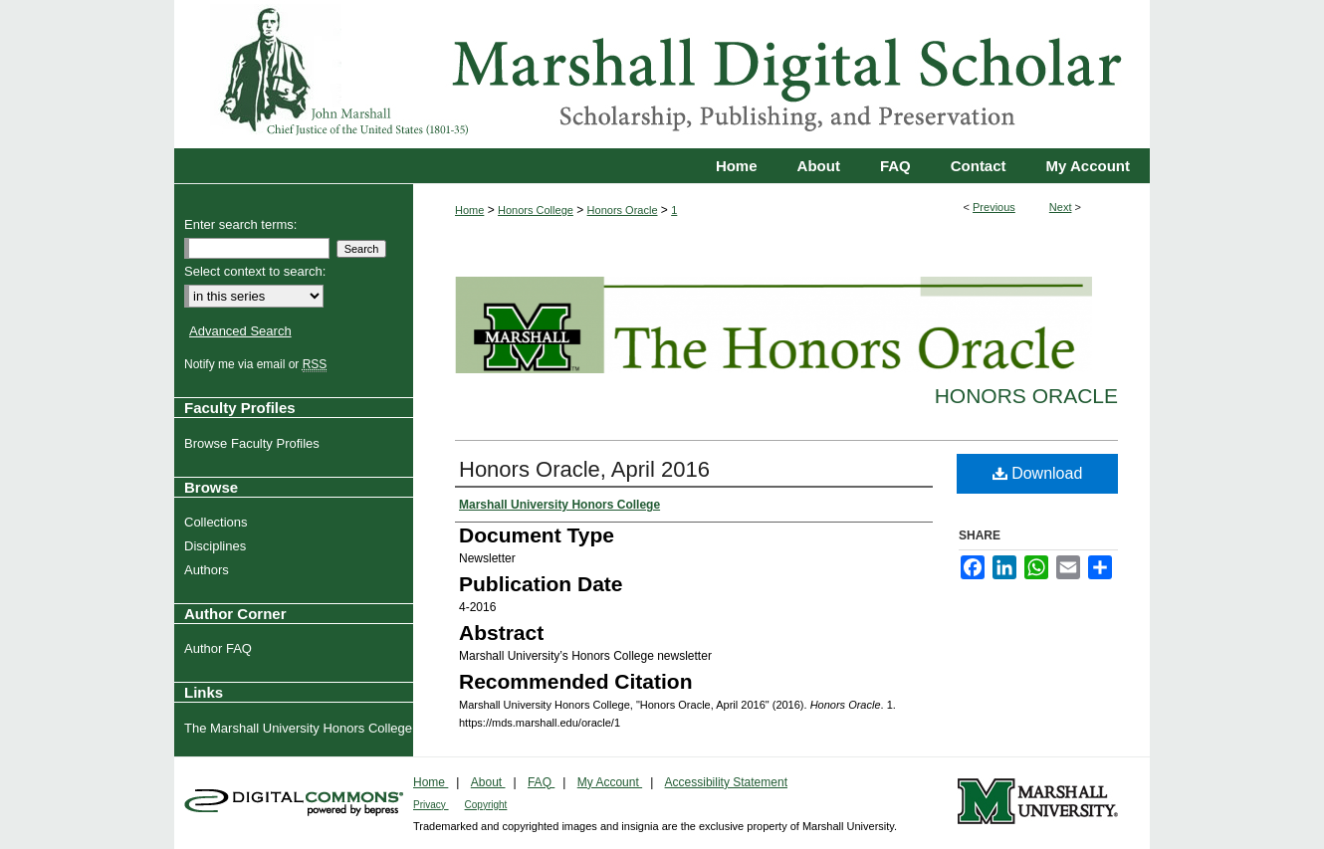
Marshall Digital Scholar (662, 74)
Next (1060, 207)
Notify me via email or (258, 364)
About (488, 782)
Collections (218, 522)
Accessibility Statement (726, 782)
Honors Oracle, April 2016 (584, 469)
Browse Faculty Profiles (254, 443)
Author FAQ (220, 648)
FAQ (541, 782)
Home (469, 210)
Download (1038, 473)
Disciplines (217, 545)
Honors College (535, 210)
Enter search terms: (240, 224)
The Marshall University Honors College (300, 728)
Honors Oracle (622, 210)
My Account (609, 782)
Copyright (486, 804)
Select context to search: (255, 271)
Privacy (431, 804)
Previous (994, 207)
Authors (209, 569)
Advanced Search (240, 330)
